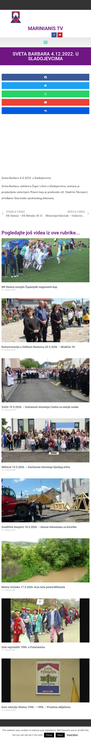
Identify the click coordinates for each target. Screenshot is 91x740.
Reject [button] (60, 735)
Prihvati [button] (49, 735)
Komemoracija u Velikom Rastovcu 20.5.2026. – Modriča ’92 (38, 346)
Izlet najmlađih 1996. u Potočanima (23, 647)
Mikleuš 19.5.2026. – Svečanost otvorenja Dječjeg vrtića (36, 467)
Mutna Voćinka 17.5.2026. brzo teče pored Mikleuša (33, 587)
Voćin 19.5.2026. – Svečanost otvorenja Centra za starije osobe (40, 407)
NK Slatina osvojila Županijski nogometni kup (29, 287)
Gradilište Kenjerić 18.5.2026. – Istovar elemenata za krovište (39, 527)
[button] (45, 42)
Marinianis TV (45, 28)
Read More (72, 735)
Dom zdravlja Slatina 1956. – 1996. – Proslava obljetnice (36, 707)
